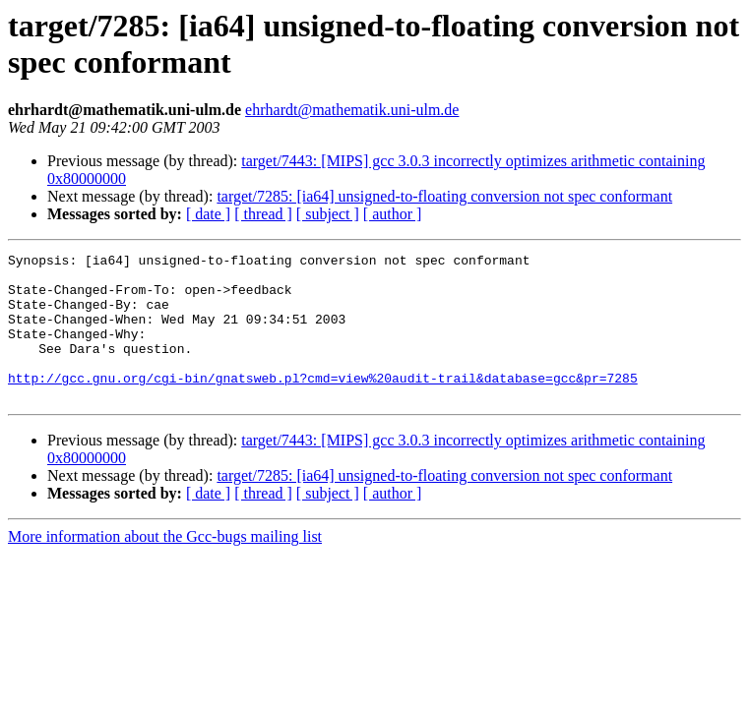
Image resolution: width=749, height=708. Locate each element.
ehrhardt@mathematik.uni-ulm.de (352, 109)
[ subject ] (327, 214)
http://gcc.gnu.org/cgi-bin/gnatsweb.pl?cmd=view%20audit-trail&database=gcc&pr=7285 (323, 404)
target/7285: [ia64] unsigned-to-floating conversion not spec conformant (444, 196)
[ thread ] (263, 214)
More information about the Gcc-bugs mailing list (165, 566)
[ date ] (208, 214)
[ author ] (392, 214)
